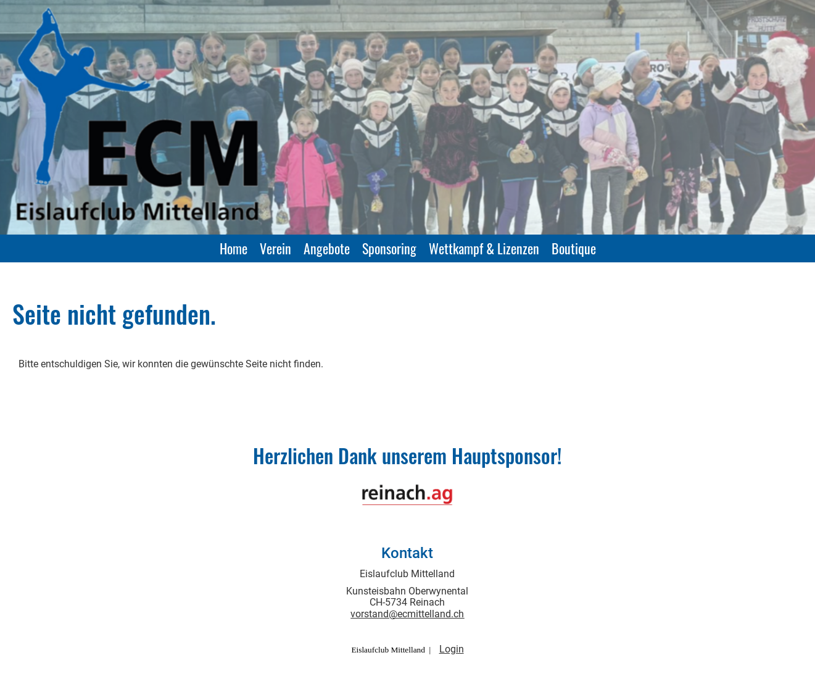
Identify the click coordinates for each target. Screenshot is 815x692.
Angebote (327, 248)
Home (233, 248)
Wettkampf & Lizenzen (484, 248)
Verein (275, 248)
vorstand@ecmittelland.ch (407, 614)
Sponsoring (389, 248)
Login (451, 649)
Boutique (574, 248)
